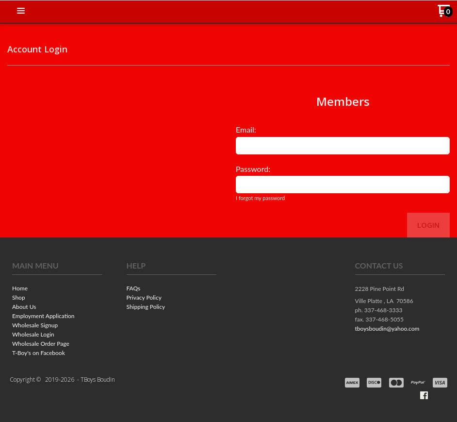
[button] (21, 11)
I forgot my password (260, 198)
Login (428, 225)
